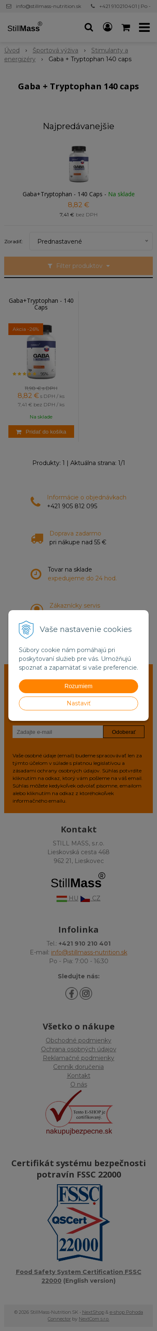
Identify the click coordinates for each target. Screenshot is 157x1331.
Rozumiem (78, 686)
